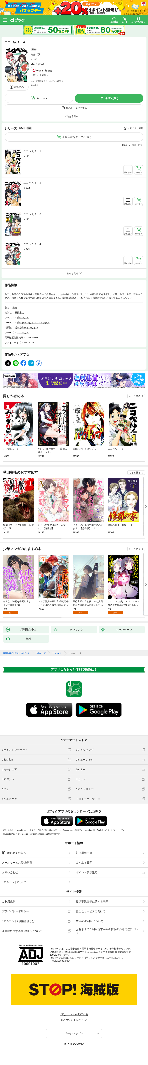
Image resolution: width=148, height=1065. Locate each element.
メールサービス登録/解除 (17, 862)
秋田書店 (19, 312)
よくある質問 (84, 862)
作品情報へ (72, 116)
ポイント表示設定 (87, 872)
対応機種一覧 (84, 852)
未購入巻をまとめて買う (77, 136)
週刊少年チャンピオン (26, 327)
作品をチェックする (76, 107)
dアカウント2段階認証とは (18, 921)
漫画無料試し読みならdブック (16, 653)
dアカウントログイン (15, 882)
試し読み (19, 87)
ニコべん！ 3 (32, 214)
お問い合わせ (10, 872)
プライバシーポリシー (15, 911)
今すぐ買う (112, 98)
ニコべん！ (23, 332)
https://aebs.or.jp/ (61, 960)
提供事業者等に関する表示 (92, 901)
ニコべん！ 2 (32, 182)
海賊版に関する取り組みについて (22, 931)
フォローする (38, 54)
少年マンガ (23, 317)
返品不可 (35, 85)
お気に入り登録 (135, 128)
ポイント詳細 (39, 74)
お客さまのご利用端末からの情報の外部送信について (107, 931)
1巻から (126, 145)
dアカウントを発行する (74, 1014)
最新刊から (137, 145)
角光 (33, 54)
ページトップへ (74, 1033)
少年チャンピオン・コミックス (33, 322)
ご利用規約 (8, 901)
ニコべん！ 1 (32, 151)
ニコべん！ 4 (32, 244)
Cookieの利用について (89, 921)
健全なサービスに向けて (91, 911)
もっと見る (134, 396)
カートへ (41, 98)
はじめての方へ (14, 853)
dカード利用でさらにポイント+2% (46, 81)
